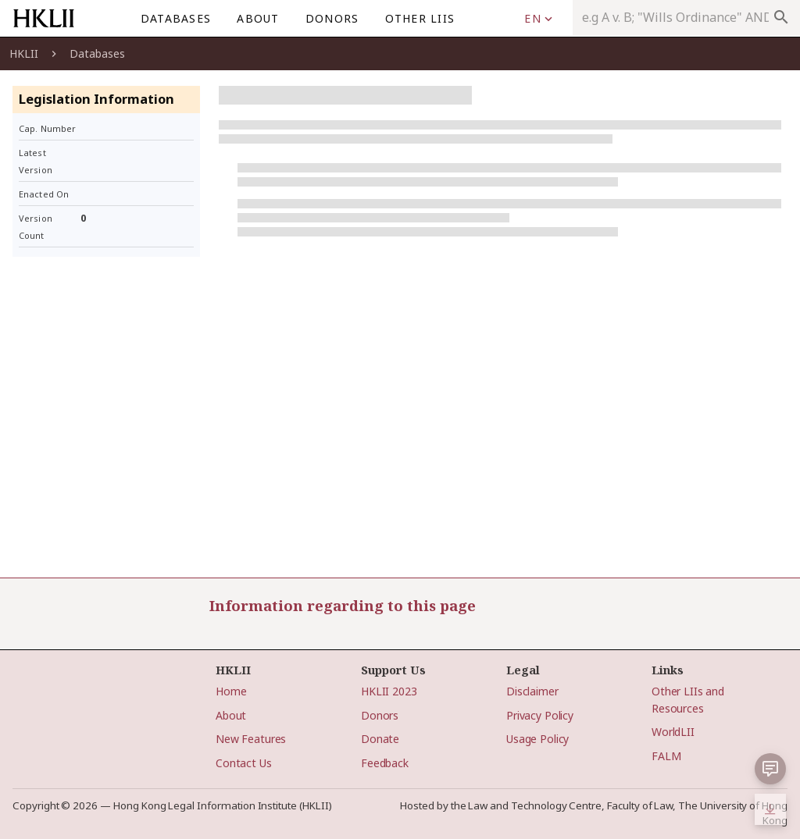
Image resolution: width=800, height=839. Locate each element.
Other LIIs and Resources (688, 699)
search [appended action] (781, 17)
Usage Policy (537, 738)
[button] (770, 768)
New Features (251, 738)
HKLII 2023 (389, 691)
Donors (379, 715)
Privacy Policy (539, 715)
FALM (666, 755)
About (231, 715)
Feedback (385, 762)
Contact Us (244, 762)
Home (231, 691)
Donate (380, 738)
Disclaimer (532, 691)
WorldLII (673, 731)
